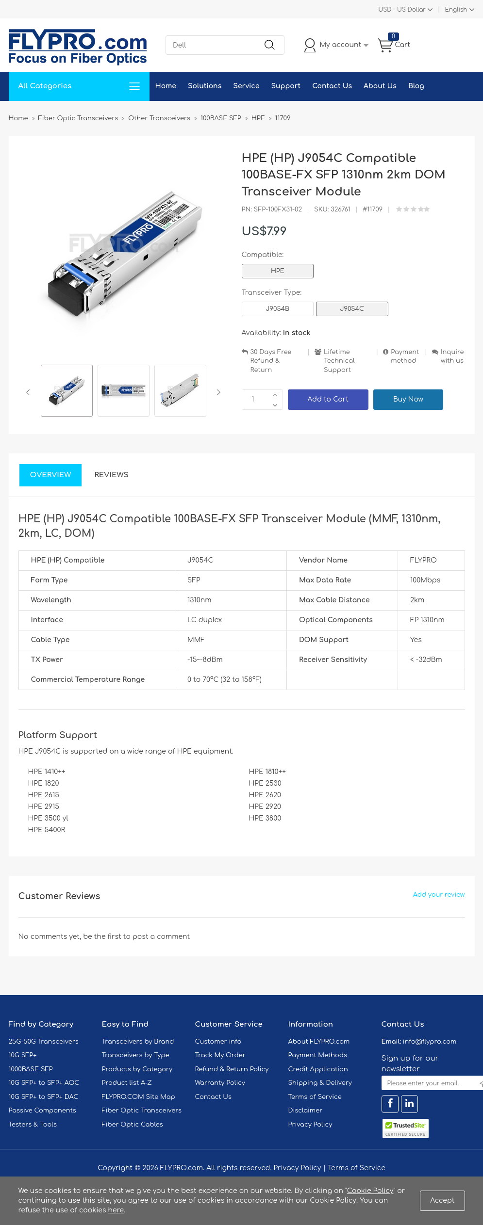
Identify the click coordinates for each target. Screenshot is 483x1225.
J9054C (352, 309)
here (116, 1210)
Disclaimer (305, 1110)
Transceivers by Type (135, 1055)
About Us (380, 86)
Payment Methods (318, 1055)
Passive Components (42, 1110)
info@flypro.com (430, 1041)
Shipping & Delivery (320, 1083)
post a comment (161, 936)
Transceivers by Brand (138, 1041)
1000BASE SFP (31, 1069)
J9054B (278, 309)
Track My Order (220, 1055)
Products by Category (137, 1069)
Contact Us (332, 86)
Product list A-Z (127, 1083)
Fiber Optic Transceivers (142, 1110)
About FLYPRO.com (319, 1041)
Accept (442, 1200)
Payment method (405, 357)
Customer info (218, 1041)
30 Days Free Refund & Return (271, 361)
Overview (50, 475)
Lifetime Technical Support (339, 361)
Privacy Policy (310, 1124)
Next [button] (216, 392)
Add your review (439, 894)
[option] (66, 392)
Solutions (204, 86)
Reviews (111, 475)
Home (165, 86)
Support (285, 86)
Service (246, 86)
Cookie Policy (370, 1190)
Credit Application (318, 1069)
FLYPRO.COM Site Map (138, 1097)
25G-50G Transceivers (44, 1041)
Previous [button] (29, 392)
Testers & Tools (33, 1124)
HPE (277, 271)
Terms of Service (315, 1097)
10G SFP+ (23, 1055)
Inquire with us (452, 357)
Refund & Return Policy (232, 1069)
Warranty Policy (220, 1083)
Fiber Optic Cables (132, 1124)
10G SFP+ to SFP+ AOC (44, 1083)
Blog (416, 86)
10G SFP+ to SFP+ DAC (44, 1097)
